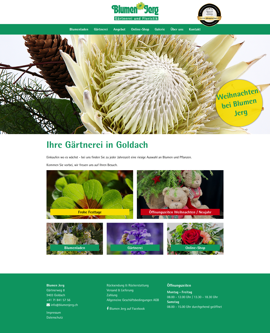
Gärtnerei (101, 29)
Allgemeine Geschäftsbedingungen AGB (133, 300)
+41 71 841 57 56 (58, 300)
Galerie (160, 29)
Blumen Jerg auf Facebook (126, 308)
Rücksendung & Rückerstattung (128, 285)
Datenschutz (54, 317)
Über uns (177, 29)
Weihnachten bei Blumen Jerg (237, 102)
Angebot (119, 29)
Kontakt (195, 29)
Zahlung (112, 295)
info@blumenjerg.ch (62, 305)
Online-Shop (140, 29)
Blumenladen (79, 29)
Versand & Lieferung (120, 290)
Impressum (53, 312)
